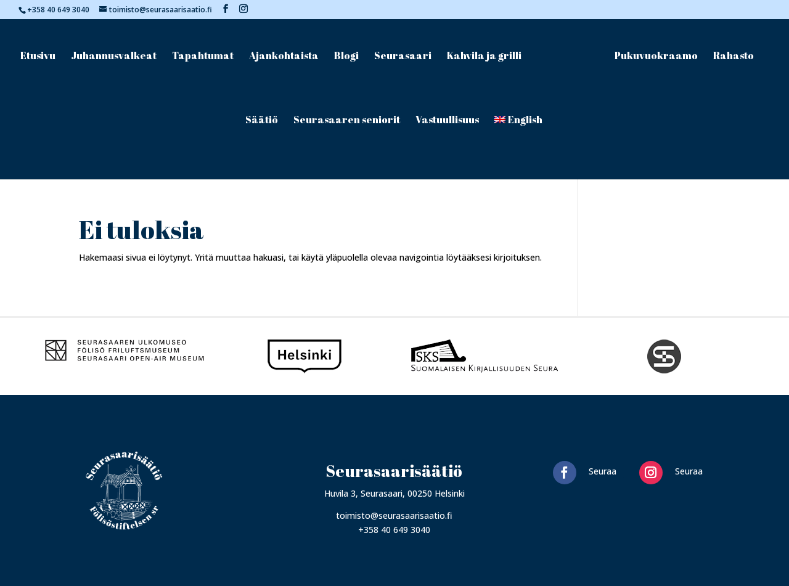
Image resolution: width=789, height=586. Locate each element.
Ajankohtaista (284, 56)
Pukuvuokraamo (656, 56)
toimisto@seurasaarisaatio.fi (394, 515)
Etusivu (37, 56)
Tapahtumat (203, 56)
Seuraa (602, 471)
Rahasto (733, 56)
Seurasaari (402, 56)
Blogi (346, 56)
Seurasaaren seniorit (346, 120)
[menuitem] (518, 147)
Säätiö (261, 120)
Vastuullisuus (447, 120)
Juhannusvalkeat (114, 56)
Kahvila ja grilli (484, 56)
